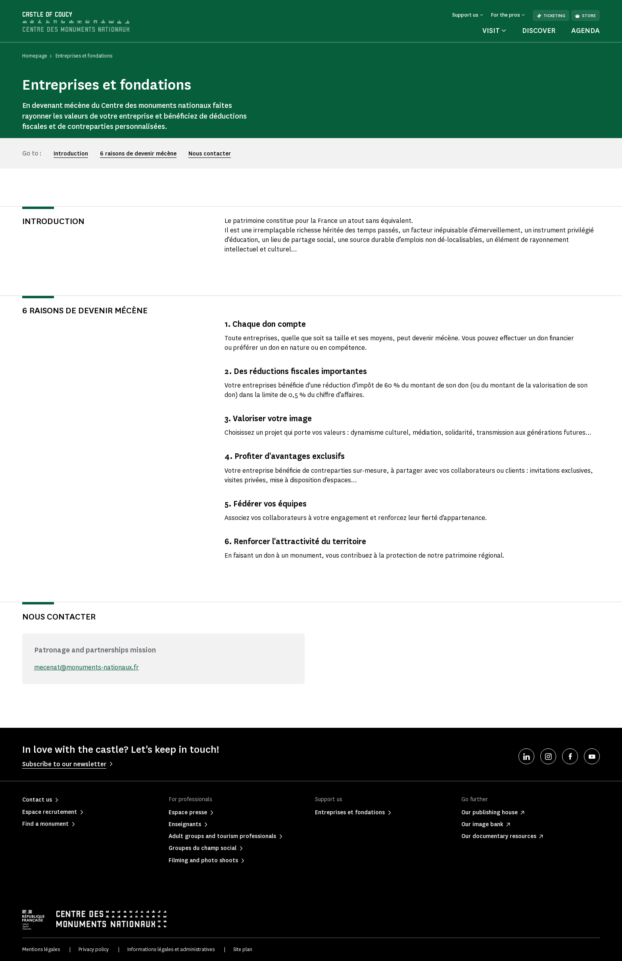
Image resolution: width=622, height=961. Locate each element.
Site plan (242, 949)
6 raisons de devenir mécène (138, 153)
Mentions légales (41, 949)
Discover (538, 30)
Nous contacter (209, 153)
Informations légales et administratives (171, 949)
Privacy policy (94, 949)
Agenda (585, 30)
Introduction (71, 153)
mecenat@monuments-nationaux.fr (86, 667)
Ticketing (551, 16)
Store (585, 16)
